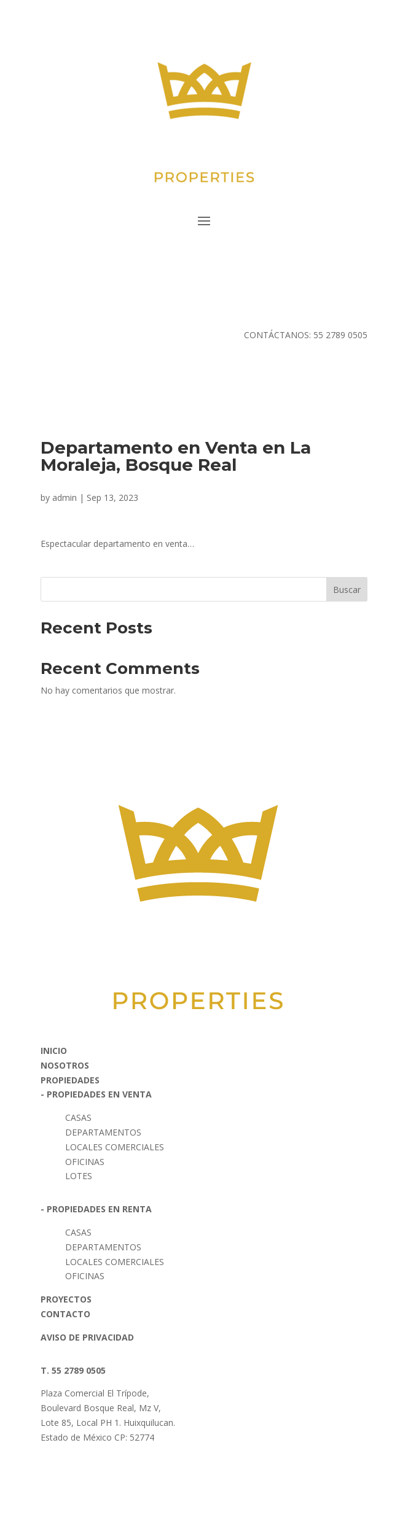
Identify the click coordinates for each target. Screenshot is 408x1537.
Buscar (347, 589)
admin (64, 497)
